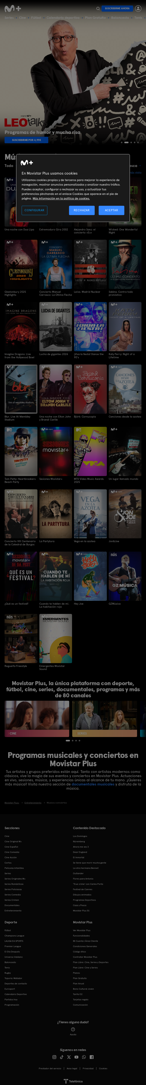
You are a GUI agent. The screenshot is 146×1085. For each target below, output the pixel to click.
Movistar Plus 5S (81, 909)
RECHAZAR (82, 210)
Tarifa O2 (78, 993)
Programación (12, 1003)
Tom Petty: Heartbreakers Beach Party (20, 480)
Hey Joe (78, 602)
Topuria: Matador (13, 977)
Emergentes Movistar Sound (52, 666)
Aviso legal (72, 1067)
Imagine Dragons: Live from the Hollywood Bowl (19, 355)
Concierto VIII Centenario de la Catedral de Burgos (20, 542)
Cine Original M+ (13, 840)
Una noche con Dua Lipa (19, 229)
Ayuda (73, 1030)
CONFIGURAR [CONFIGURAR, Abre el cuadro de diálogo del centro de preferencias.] (34, 210)
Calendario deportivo (63, 18)
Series (9, 18)
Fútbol (36, 18)
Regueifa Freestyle (16, 665)
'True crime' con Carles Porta (88, 883)
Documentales (12, 904)
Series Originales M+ (15, 877)
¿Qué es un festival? (16, 602)
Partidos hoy (11, 998)
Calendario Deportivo (16, 993)
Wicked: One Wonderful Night (123, 231)
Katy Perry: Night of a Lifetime (121, 355)
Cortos (8, 861)
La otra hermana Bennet (85, 867)
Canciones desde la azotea (125, 416)
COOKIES (103, 1067)
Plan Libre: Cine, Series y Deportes (90, 961)
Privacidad (88, 1067)
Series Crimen (12, 899)
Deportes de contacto (16, 982)
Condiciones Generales (85, 945)
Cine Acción (11, 856)
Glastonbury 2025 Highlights (15, 293)
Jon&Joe (114, 540)
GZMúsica (115, 602)
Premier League (13, 945)
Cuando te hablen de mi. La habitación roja (54, 604)
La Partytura (46, 540)
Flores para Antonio (83, 877)
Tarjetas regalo (80, 998)
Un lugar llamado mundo (123, 478)
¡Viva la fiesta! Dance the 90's (89, 355)
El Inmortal (78, 856)
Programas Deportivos (84, 899)
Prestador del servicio (50, 1067)
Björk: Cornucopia (85, 416)
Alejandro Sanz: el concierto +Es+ (84, 231)
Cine (22, 18)
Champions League (14, 934)
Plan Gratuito (95, 18)
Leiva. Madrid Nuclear (87, 291)
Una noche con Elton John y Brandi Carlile (55, 417)
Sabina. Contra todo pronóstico (121, 293)
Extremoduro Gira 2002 (53, 229)
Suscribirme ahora (117, 8)
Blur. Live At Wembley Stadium (17, 417)
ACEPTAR (111, 210)
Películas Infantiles (14, 867)
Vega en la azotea (84, 540)
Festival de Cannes (82, 888)
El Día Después (12, 950)
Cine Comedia (12, 851)
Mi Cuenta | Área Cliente (85, 940)
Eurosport (10, 987)
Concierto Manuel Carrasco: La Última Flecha (55, 293)
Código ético (79, 950)
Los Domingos (80, 835)
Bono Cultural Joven (83, 987)
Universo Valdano (14, 956)
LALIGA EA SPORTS (14, 940)
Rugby (8, 971)
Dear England (80, 851)
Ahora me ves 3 (81, 845)
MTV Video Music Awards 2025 (89, 480)
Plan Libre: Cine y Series (85, 966)
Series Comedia (13, 893)
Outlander (78, 872)
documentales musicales (93, 783)
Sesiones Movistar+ (50, 478)
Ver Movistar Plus (81, 929)
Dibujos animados (82, 893)
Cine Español (11, 845)
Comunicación (80, 1003)
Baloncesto (120, 18)
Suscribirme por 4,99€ (26, 139)
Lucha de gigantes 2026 (53, 353)
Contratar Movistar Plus (85, 956)
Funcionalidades (81, 934)
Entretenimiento (13, 909)
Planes (76, 971)
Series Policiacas (13, 888)
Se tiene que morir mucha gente (89, 861)
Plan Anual (78, 982)
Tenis (138, 18)
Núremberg (79, 840)
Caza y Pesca (79, 904)
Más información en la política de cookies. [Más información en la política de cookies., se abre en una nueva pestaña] (61, 198)
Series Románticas (14, 883)
